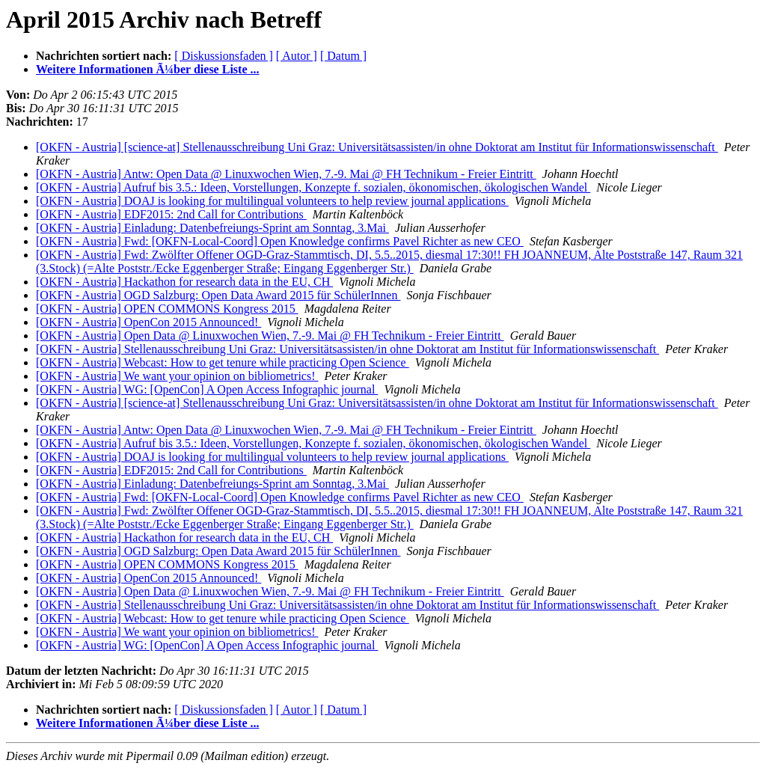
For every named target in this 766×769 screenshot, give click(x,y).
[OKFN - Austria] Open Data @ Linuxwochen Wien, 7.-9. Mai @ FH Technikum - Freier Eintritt (270, 335)
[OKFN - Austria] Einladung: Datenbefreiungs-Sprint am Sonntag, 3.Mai (212, 227)
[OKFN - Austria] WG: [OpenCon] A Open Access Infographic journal (207, 389)
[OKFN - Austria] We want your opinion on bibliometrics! (177, 376)
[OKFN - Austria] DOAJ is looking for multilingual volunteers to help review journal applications (272, 200)
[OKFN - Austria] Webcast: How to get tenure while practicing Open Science (222, 362)
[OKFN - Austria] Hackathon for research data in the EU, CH (184, 281)
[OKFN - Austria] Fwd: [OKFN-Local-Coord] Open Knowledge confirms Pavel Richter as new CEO (280, 241)
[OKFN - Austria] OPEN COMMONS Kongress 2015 (167, 308)
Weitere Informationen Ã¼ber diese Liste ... (147, 69)
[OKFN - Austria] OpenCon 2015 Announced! (148, 322)
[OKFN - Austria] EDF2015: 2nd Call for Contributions (171, 214)
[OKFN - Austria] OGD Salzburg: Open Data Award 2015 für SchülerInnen (218, 295)
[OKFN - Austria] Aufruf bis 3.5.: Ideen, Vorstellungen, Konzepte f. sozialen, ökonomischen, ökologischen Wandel (313, 187)
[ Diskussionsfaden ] (223, 55)
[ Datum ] (343, 55)
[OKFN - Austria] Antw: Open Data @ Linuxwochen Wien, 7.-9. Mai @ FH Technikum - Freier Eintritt (286, 174)
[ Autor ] (296, 55)
